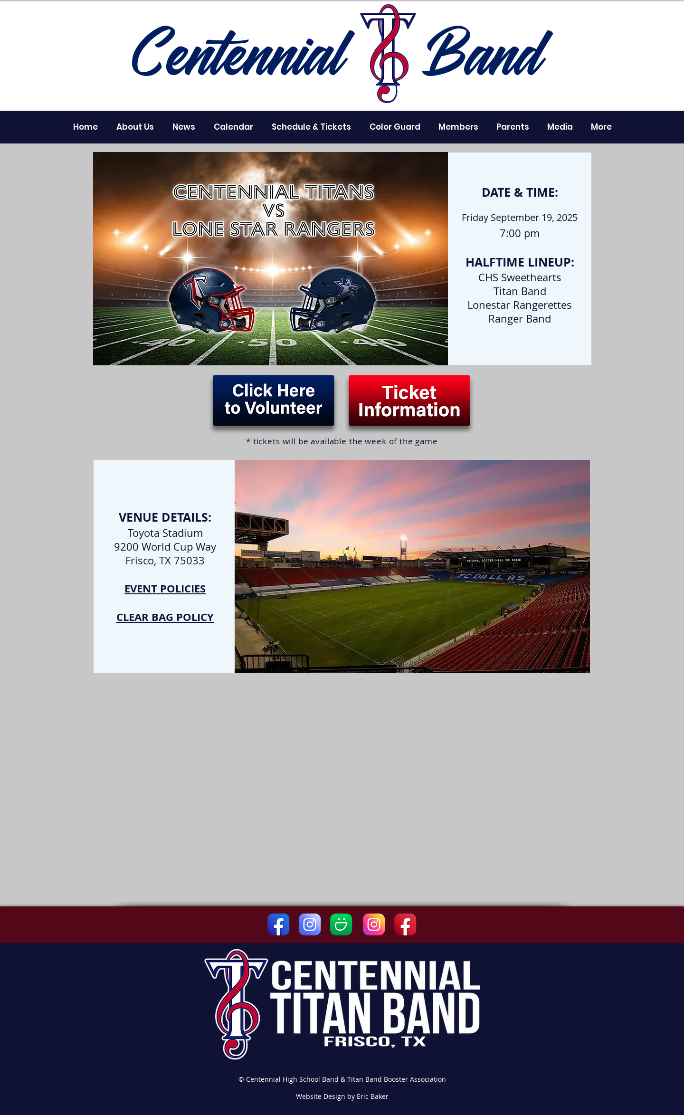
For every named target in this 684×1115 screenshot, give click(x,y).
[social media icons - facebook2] (405, 924)
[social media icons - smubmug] (341, 924)
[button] (135, 126)
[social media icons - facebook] (278, 924)
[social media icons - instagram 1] (373, 924)
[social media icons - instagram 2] (309, 924)
